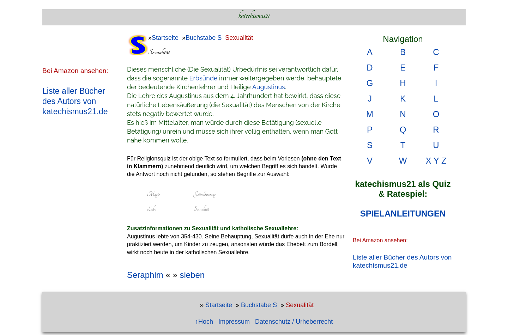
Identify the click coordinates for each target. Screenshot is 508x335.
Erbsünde (203, 78)
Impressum (234, 321)
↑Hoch (204, 321)
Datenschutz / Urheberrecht (294, 321)
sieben (192, 275)
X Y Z (435, 160)
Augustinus (268, 87)
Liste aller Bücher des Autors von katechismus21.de (75, 101)
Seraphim (145, 275)
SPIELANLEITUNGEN (403, 213)
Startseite (165, 37)
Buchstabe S (204, 37)
